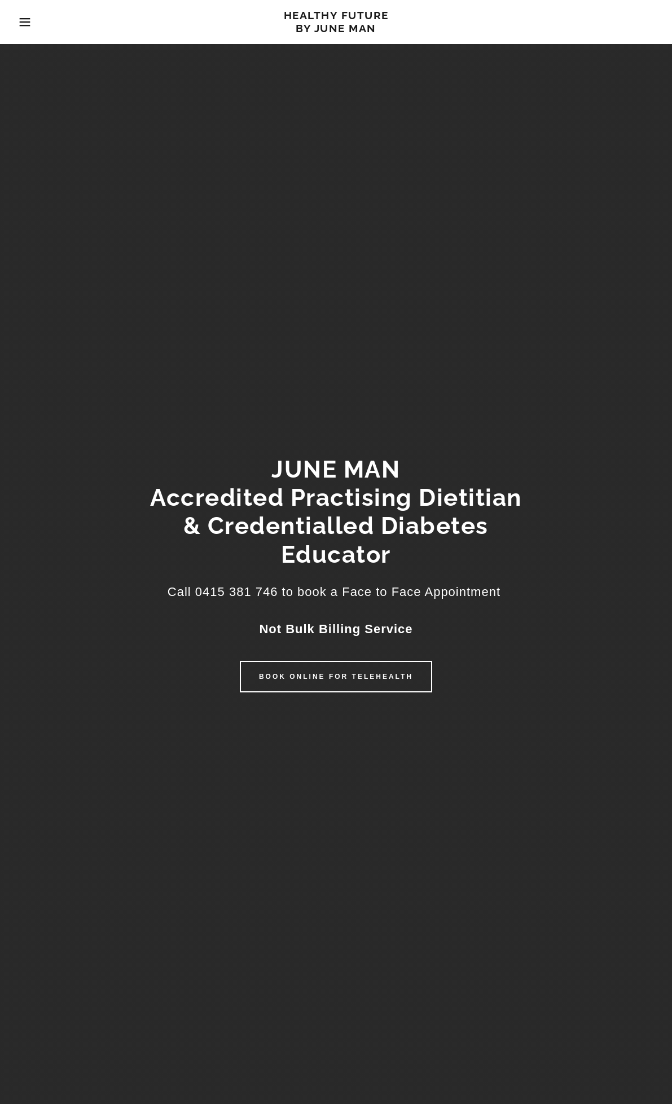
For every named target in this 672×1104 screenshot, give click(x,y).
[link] (336, 29)
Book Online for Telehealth (336, 677)
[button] (34, 22)
